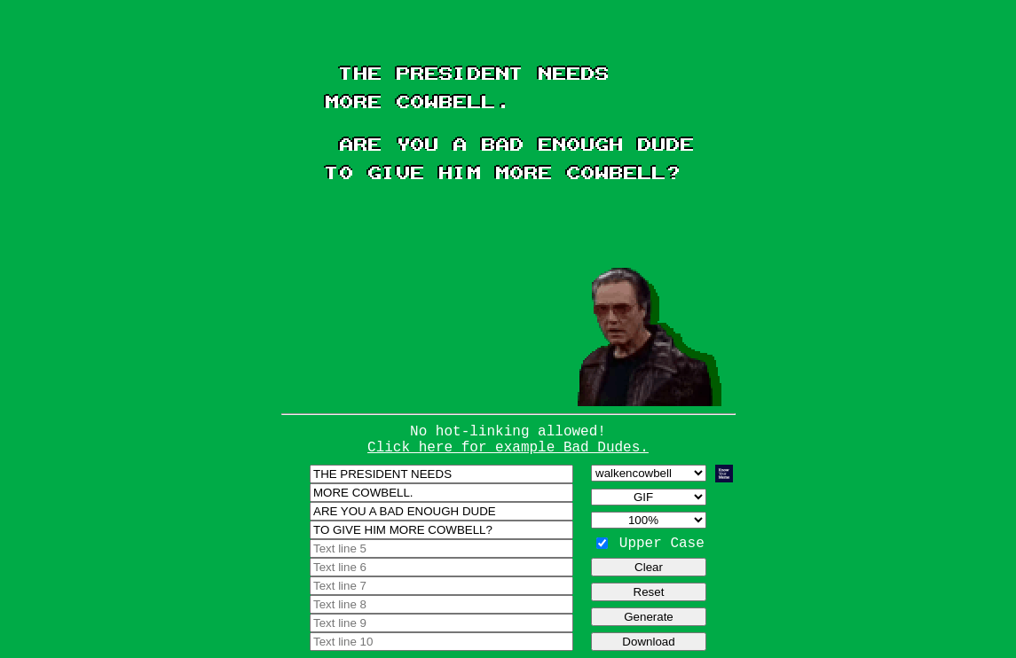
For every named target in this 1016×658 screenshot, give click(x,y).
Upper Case (662, 544)
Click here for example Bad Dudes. (508, 448)
